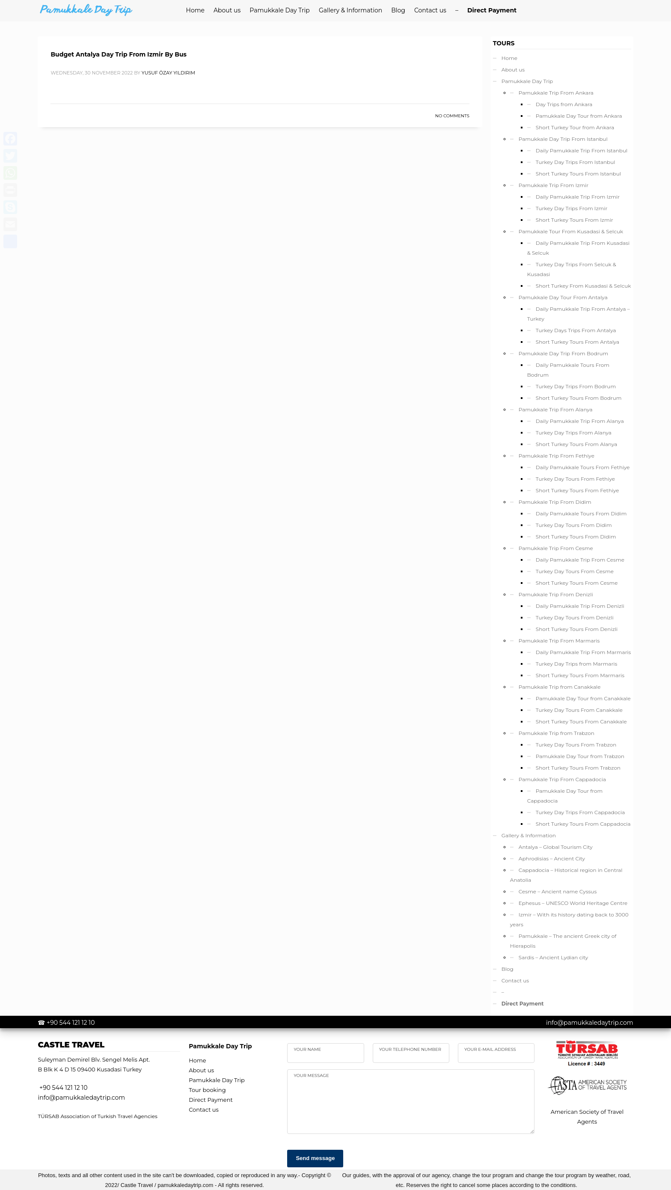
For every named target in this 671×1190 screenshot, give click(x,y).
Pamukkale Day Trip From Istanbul (563, 139)
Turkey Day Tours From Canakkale (579, 710)
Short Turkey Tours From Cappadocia (583, 824)
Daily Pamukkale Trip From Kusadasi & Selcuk (578, 248)
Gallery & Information (529, 835)
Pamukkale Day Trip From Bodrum (563, 353)
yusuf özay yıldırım (168, 73)
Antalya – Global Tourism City (556, 847)
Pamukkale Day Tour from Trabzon (580, 756)
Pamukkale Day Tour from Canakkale (583, 698)
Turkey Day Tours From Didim (574, 525)
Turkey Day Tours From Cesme (575, 571)
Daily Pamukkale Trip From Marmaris (583, 652)
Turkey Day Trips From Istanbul (575, 162)
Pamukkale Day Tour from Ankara (579, 116)
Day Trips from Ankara (564, 104)
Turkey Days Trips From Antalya (576, 330)
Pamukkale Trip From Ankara (556, 92)
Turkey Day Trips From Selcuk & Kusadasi (571, 269)
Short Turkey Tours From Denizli (577, 629)
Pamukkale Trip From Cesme (556, 548)
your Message (311, 1075)
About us (513, 69)
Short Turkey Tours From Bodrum (579, 398)
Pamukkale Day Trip (527, 81)
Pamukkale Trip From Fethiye (556, 455)
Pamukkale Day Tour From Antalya (563, 297)
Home (509, 58)
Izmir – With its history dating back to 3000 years (569, 919)
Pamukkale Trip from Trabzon (556, 733)
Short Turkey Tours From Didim (576, 536)
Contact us (515, 980)
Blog (508, 969)
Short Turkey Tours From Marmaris (580, 675)
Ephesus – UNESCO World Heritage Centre (573, 903)
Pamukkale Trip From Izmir (553, 185)
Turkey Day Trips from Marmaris (576, 663)
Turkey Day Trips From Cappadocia (580, 812)
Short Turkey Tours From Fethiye (577, 490)
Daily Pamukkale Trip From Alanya (580, 421)
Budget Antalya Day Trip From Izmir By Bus (118, 54)
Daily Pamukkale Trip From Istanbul (582, 150)
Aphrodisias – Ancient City (552, 858)
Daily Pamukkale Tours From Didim (581, 513)
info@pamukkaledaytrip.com (589, 1022)
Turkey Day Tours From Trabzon (576, 744)
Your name (307, 1049)
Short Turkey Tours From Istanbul (578, 173)
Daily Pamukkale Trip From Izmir (578, 196)
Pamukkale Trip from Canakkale (560, 687)
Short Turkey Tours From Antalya (577, 342)
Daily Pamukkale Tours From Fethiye (583, 467)
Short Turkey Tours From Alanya (577, 444)
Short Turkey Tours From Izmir (574, 220)
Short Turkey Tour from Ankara (575, 127)
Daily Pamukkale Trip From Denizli (580, 606)
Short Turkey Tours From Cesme (577, 583)
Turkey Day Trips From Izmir (572, 208)
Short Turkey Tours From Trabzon (578, 768)
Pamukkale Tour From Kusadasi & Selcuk (571, 231)
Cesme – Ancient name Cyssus (558, 891)
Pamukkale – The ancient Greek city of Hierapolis (563, 941)
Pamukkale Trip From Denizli (556, 594)
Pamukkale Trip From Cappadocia (562, 779)
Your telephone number (410, 1049)
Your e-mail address (490, 1049)
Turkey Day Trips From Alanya (574, 432)
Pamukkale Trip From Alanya (556, 409)
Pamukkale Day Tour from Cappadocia (565, 796)
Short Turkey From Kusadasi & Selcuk (583, 286)
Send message (315, 1158)
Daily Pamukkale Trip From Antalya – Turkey (578, 314)
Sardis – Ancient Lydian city (553, 957)
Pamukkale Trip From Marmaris (559, 640)
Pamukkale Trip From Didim (555, 502)
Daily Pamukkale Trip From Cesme (580, 559)
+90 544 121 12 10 (71, 1022)
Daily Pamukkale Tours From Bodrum (568, 370)
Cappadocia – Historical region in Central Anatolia (566, 875)
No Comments (452, 116)
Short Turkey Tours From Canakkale (581, 721)
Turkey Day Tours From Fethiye (575, 479)
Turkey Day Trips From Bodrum (576, 386)
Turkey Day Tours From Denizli (575, 617)
